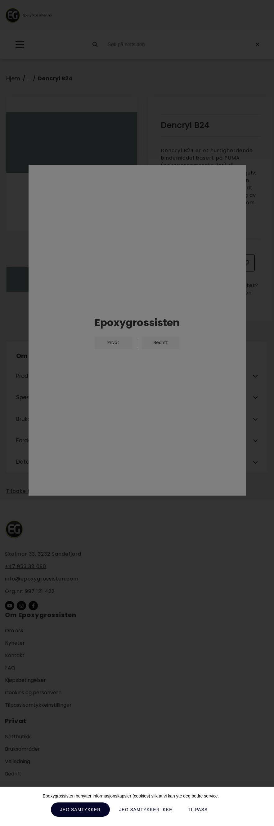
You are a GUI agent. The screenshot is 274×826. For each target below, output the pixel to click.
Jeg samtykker (80, 809)
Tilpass (198, 809)
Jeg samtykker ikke (145, 809)
